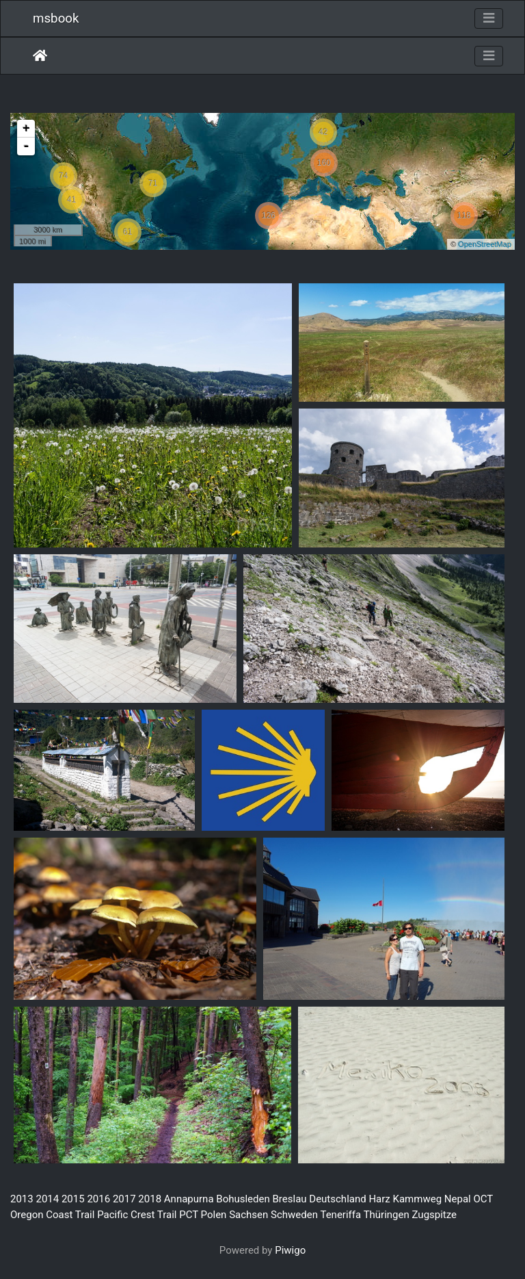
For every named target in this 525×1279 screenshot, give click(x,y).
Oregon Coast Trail (52, 1215)
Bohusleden (242, 1199)
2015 (73, 1199)
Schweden (294, 1215)
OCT (483, 1199)
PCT (188, 1215)
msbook (56, 18)
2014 (47, 1199)
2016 (98, 1199)
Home (40, 55)
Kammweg (417, 1199)
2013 (21, 1199)
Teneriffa (340, 1215)
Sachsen (248, 1215)
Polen (214, 1215)
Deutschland (337, 1199)
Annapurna (189, 1199)
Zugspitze (434, 1215)
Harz (379, 1199)
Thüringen (386, 1215)
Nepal (457, 1199)
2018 (149, 1199)
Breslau (290, 1199)
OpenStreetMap (484, 244)
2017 (124, 1199)
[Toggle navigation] (488, 18)
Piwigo (290, 1250)
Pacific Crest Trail (136, 1215)
